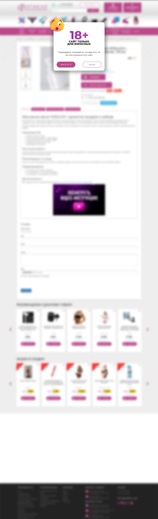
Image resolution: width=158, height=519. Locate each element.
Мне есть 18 (66, 64)
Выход (92, 64)
